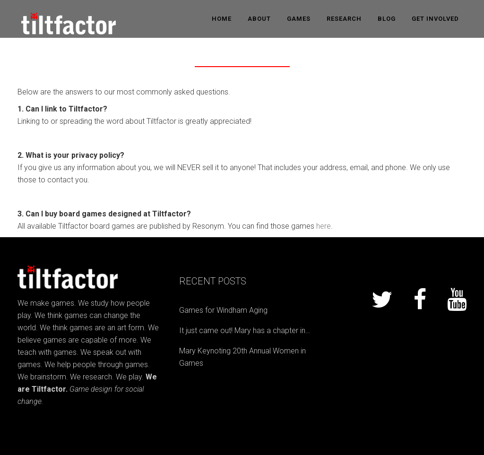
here (323, 226)
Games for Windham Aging (223, 310)
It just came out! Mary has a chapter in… (244, 330)
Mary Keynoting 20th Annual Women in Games (242, 357)
